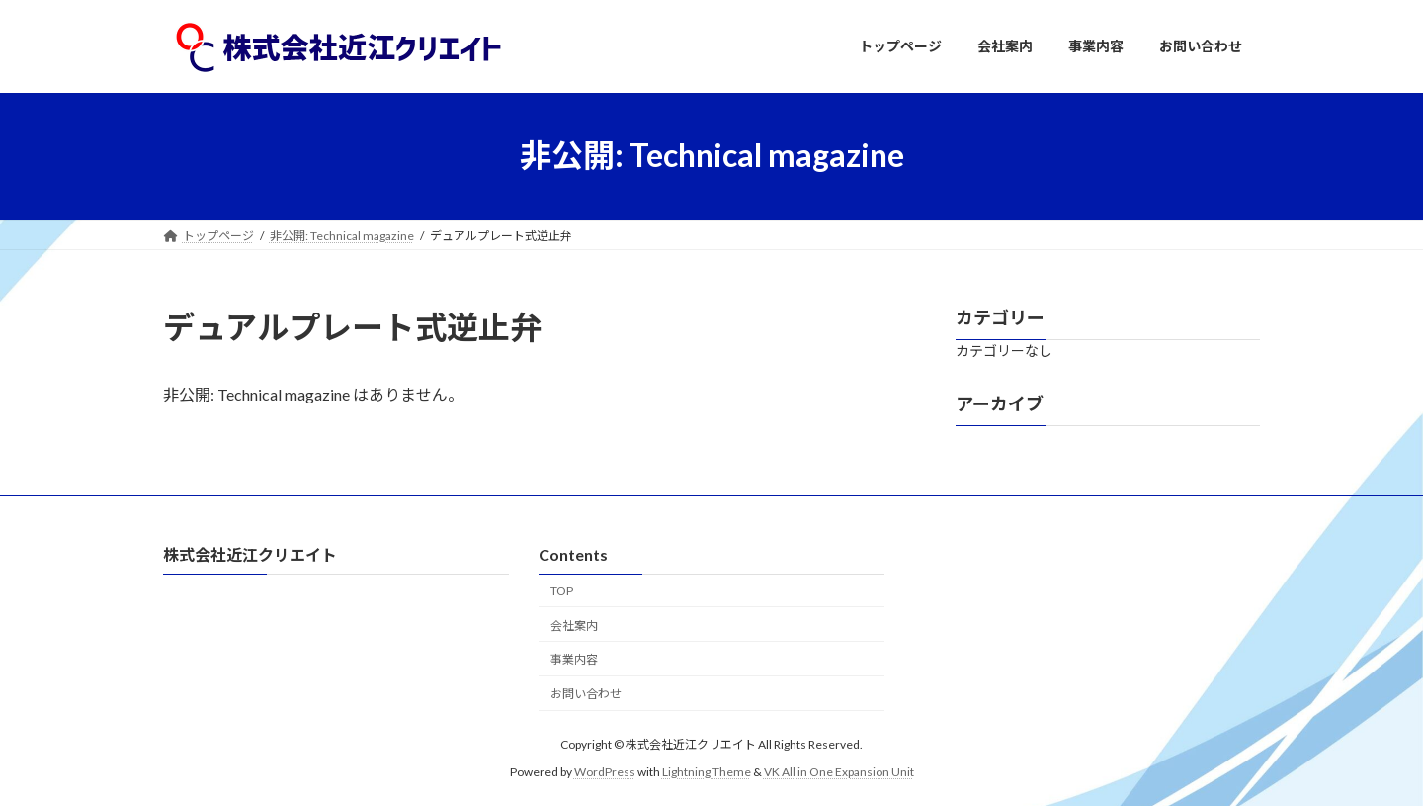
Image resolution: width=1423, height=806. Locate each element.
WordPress (604, 770)
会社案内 (574, 624)
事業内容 (574, 659)
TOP (561, 589)
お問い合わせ (586, 693)
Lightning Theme (706, 770)
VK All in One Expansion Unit (839, 770)
